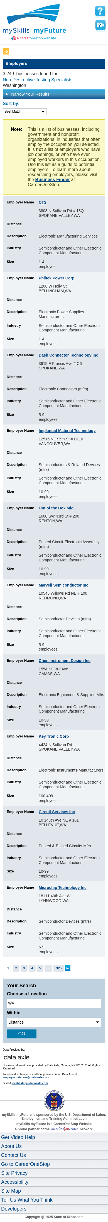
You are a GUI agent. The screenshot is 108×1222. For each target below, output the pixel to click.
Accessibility (14, 1182)
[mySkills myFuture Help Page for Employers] (100, 11)
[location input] (54, 1003)
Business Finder (52, 179)
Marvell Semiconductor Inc (63, 585)
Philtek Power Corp (56, 278)
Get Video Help (18, 1137)
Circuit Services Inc (57, 812)
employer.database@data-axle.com (26, 1077)
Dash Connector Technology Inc (68, 355)
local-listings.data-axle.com (30, 1083)
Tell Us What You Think (27, 1200)
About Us (11, 1146)
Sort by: (11, 103)
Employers (16, 63)
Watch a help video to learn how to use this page (100, 25)
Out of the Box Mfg (56, 508)
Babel (15, 51)
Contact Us (13, 1155)
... (48, 968)
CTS (42, 202)
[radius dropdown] (54, 1022)
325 (59, 968)
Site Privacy (14, 1173)
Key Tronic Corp (54, 736)
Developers (13, 1209)
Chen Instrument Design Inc (64, 660)
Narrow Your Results (27, 93)
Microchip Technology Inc (63, 887)
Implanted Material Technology (67, 430)
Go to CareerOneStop (25, 1164)
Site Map (11, 1191)
